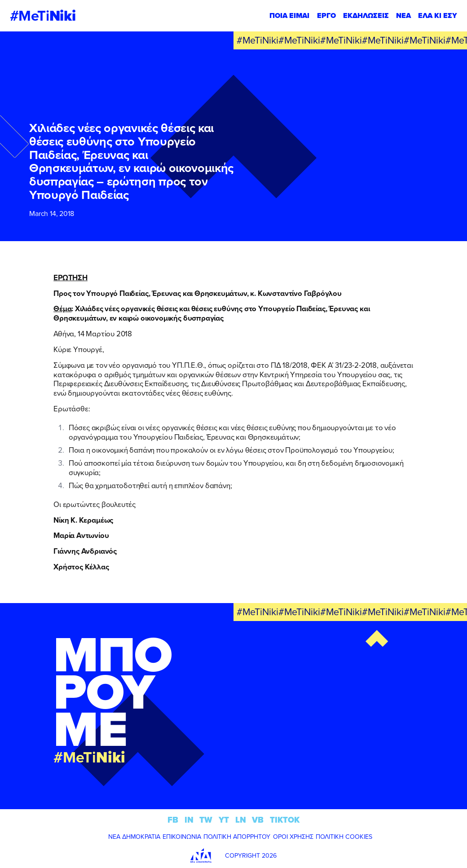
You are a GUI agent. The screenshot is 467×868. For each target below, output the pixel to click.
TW (205, 820)
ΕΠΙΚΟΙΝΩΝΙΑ (182, 836)
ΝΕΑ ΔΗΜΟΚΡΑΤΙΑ (134, 836)
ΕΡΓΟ (326, 15)
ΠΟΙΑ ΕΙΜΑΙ (289, 15)
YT (224, 820)
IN (189, 820)
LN (240, 820)
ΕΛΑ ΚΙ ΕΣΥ (437, 15)
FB (172, 820)
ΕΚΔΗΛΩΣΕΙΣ (366, 15)
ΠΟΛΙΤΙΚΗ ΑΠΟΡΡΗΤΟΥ (236, 836)
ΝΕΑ (403, 15)
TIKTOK (285, 820)
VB (258, 820)
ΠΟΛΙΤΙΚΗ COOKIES (344, 836)
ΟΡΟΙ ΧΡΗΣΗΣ (293, 836)
